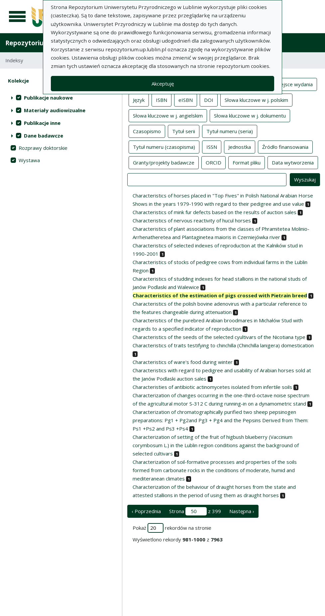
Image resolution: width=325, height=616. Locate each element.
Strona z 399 (195, 511)
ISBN (161, 99)
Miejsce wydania (294, 84)
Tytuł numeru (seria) (229, 131)
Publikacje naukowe (48, 97)
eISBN (185, 99)
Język (139, 99)
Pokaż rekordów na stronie (172, 528)
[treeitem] (61, 98)
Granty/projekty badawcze (163, 162)
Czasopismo (147, 131)
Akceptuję (163, 83)
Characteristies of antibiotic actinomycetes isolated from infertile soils (212, 387)
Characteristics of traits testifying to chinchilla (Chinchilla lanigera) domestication (223, 345)
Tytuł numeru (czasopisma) (164, 146)
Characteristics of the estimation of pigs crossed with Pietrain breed (220, 295)
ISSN (211, 146)
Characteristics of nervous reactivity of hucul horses (192, 220)
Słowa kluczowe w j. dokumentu (250, 115)
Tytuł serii (183, 131)
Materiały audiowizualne (54, 110)
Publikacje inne (42, 123)
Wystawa (29, 160)
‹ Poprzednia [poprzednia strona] (146, 511)
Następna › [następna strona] (241, 511)
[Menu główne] (17, 17)
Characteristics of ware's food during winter (183, 362)
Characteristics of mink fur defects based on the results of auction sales (214, 212)
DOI (208, 99)
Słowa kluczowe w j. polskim (256, 99)
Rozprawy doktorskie (43, 148)
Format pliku (247, 162)
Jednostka (239, 146)
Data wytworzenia (293, 162)
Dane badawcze (43, 135)
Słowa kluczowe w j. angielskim (168, 115)
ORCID (213, 162)
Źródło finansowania (285, 146)
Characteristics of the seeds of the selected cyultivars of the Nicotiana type (219, 337)
